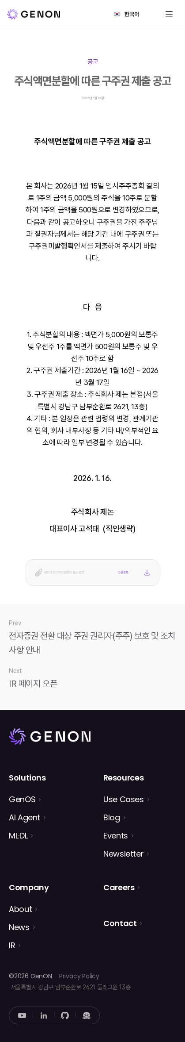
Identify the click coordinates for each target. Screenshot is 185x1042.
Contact (119, 923)
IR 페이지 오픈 (33, 683)
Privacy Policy (79, 976)
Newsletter (123, 853)
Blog (111, 817)
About (20, 909)
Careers (118, 887)
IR (12, 945)
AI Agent (24, 817)
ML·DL (18, 835)
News (19, 927)
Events (115, 835)
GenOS (22, 799)
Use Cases (123, 799)
